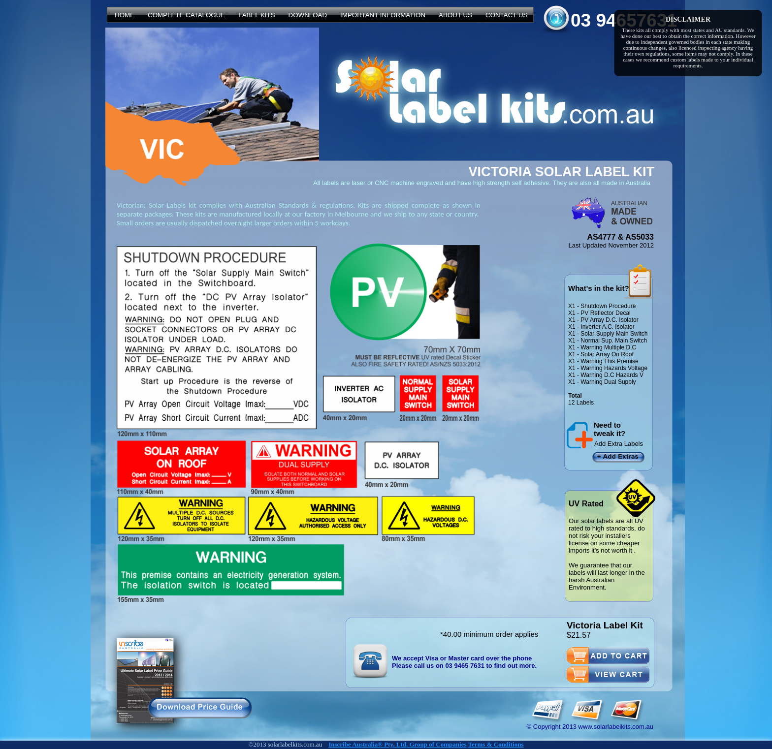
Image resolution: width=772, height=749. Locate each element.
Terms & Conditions (496, 744)
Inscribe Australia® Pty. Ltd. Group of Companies (397, 744)
